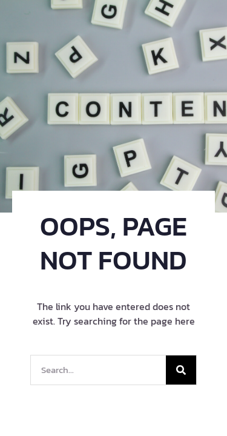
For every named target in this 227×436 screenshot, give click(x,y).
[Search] (181, 370)
